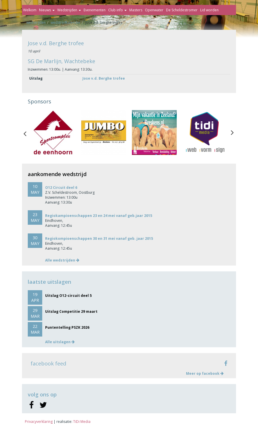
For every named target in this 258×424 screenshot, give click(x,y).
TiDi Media (82, 421)
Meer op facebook (205, 373)
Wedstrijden (69, 10)
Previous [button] (27, 132)
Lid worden (209, 10)
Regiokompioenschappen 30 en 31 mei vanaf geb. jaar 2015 (99, 238)
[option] (53, 132)
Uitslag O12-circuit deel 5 (68, 295)
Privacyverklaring (39, 421)
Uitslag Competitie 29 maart (71, 311)
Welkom (29, 10)
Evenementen (95, 10)
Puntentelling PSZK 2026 (67, 327)
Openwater (154, 10)
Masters (135, 10)
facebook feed (48, 363)
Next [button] (232, 132)
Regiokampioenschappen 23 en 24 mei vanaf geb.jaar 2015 (98, 215)
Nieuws (47, 10)
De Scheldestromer (182, 10)
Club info (117, 10)
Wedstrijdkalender (65, 22)
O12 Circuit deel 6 (61, 187)
